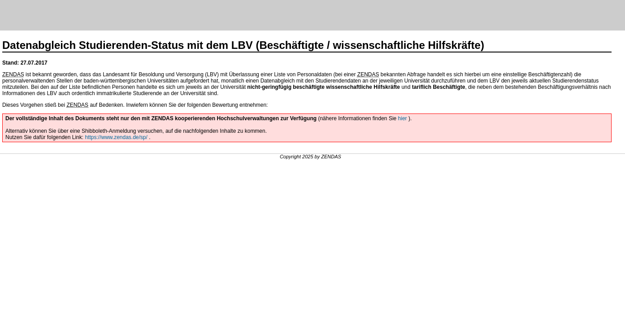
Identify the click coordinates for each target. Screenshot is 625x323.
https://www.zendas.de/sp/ (116, 137)
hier (403, 118)
